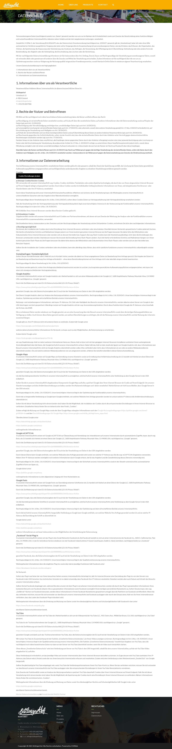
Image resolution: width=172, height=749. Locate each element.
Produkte (88, 5)
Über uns (73, 5)
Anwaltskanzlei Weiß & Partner (53, 694)
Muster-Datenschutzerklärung (27, 694)
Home (61, 5)
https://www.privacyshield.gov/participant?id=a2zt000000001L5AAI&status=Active (47, 287)
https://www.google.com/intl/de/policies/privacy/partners (37, 326)
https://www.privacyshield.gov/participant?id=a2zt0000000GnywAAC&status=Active (48, 552)
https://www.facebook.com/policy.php (30, 606)
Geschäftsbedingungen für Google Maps (48, 413)
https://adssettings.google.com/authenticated (33, 421)
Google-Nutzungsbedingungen (109, 410)
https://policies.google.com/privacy (29, 426)
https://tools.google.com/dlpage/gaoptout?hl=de (34, 338)
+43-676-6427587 (36, 734)
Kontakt (103, 5)
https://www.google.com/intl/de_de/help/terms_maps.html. (86, 413)
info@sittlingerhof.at (24, 101)
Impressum (95, 712)
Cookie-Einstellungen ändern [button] (29, 176)
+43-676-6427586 (36, 732)
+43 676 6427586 (24, 104)
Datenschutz (96, 716)
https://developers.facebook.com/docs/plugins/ (33, 568)
